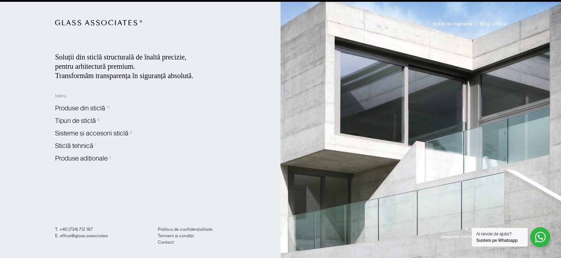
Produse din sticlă (80, 108)
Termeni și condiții (176, 236)
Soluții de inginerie (453, 24)
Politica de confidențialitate (185, 229)
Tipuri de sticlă (75, 120)
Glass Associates (98, 22)
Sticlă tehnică (74, 146)
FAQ (501, 24)
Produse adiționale (81, 158)
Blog (485, 24)
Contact (166, 242)
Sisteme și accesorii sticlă (91, 133)
